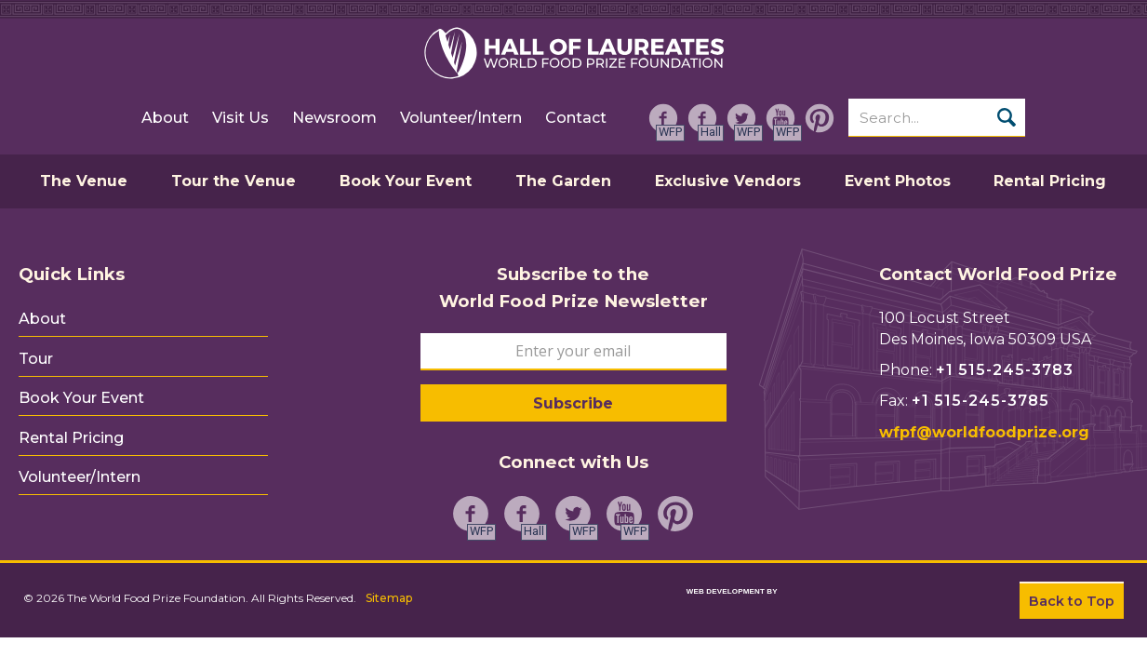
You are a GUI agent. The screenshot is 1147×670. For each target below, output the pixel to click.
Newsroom (333, 121)
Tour (36, 352)
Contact (575, 121)
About (164, 121)
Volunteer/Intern (460, 121)
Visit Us (239, 121)
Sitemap (391, 595)
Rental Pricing (71, 425)
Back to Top (1071, 601)
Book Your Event (81, 389)
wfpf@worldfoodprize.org (984, 432)
